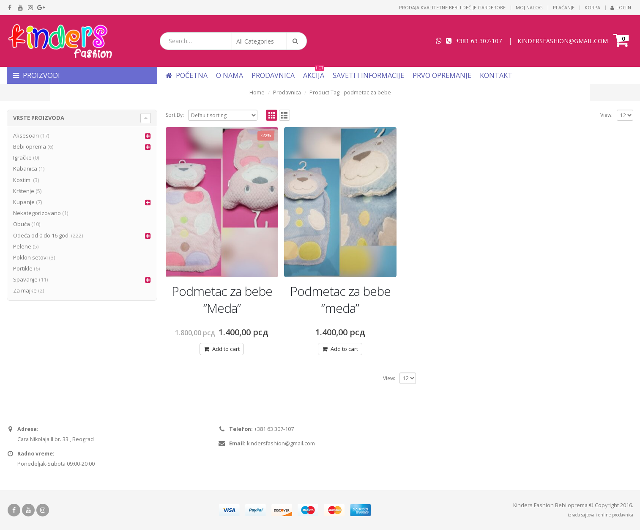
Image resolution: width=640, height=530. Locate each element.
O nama (229, 75)
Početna (187, 75)
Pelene (22, 246)
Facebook (14, 510)
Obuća (21, 224)
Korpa (592, 7)
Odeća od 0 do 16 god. (41, 235)
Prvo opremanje (442, 75)
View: (606, 115)
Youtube (28, 510)
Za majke (25, 290)
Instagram (42, 510)
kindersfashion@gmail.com (281, 443)
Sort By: (175, 115)
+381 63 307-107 (479, 41)
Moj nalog (529, 7)
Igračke (22, 157)
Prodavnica (273, 75)
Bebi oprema (29, 146)
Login (620, 7)
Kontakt (496, 75)
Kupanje (24, 202)
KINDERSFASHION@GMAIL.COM (562, 41)
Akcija (313, 75)
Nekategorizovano (37, 213)
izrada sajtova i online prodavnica (600, 515)
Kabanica (25, 168)
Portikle (23, 268)
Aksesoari (26, 135)
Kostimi (22, 180)
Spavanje (25, 279)
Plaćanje (563, 7)
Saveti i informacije (368, 75)
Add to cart (226, 349)
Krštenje (23, 191)
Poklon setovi (30, 257)
